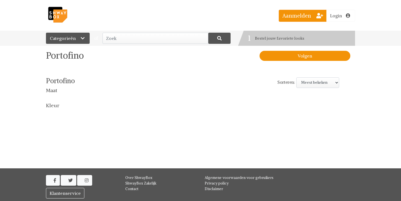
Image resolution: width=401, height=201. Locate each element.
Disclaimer (214, 188)
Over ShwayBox (138, 177)
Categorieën (68, 38)
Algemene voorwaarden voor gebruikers (239, 177)
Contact (131, 188)
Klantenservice (65, 193)
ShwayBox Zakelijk (141, 183)
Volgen (305, 56)
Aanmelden (302, 15)
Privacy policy (217, 183)
